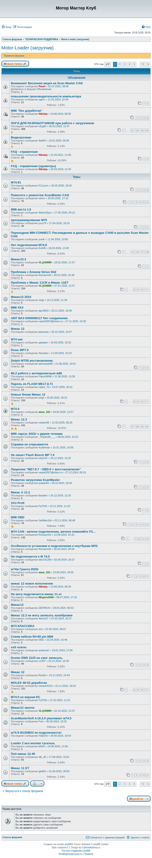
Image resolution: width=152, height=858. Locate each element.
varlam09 (44, 422)
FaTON (43, 506)
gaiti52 (42, 771)
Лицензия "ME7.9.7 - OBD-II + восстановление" (46, 469)
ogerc (42, 99)
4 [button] (129, 64)
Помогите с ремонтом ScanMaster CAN (40, 195)
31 (132, 130)
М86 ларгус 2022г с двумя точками (37, 433)
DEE (41, 639)
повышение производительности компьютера (46, 96)
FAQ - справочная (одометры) (33, 166)
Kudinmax (44, 447)
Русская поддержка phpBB (76, 850)
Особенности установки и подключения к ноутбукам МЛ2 (54, 546)
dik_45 (42, 757)
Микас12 (17, 604)
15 (132, 252)
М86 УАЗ (17, 307)
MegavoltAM (46, 597)
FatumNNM (45, 376)
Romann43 (45, 275)
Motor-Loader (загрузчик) (27, 47)
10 (142, 289)
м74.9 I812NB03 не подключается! (36, 732)
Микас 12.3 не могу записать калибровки (42, 615)
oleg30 (42, 126)
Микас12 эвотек (22, 707)
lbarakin (43, 495)
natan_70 (44, 387)
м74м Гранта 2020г (25, 569)
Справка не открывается (29, 444)
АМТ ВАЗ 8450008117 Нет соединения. (39, 318)
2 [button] (120, 64)
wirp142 (43, 458)
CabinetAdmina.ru (91, 847)
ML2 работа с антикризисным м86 (36, 373)
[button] (107, 64)
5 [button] (134, 64)
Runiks (42, 675)
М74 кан (17, 339)
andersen (44, 650)
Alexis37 (43, 618)
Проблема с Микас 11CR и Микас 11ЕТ (39, 282)
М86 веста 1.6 (21, 209)
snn (41, 629)
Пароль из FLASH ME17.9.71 (32, 384)
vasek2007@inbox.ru (51, 321)
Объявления (43, 89)
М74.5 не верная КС (25, 697)
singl (41, 300)
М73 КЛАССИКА (22, 626)
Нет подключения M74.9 (29, 245)
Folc (41, 721)
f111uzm (43, 185)
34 (147, 130)
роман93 (44, 483)
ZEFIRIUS (44, 607)
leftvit (42, 746)
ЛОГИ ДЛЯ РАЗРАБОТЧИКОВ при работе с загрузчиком (52, 123)
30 (147, 426)
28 (137, 426)
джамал (43, 342)
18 (147, 252)
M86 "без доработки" (26, 110)
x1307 (42, 661)
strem (42, 198)
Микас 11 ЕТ (20, 768)
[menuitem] (6, 27)
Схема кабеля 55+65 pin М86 (32, 636)
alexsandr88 (45, 363)
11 (147, 289)
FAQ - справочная (24, 151)
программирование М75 (29, 220)
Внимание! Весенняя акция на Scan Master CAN (47, 83)
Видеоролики (21, 137)
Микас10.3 (18, 259)
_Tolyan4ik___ (47, 436)
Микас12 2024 (21, 297)
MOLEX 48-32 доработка (29, 682)
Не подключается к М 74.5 (30, 556)
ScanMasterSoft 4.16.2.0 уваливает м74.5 (41, 718)
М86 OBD (17, 517)
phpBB (68, 844)
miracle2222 (45, 685)
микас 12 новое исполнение (32, 583)
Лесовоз (43, 353)
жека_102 (44, 412)
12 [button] (142, 64)
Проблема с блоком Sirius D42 (33, 272)
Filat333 (43, 735)
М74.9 (15, 409)
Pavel (42, 86)
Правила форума (14, 55)
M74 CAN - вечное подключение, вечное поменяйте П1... (53, 531)
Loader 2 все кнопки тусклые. (33, 743)
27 (132, 426)
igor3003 (44, 310)
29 (142, 426)
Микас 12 (17, 328)
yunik (42, 239)
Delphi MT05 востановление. (32, 360)
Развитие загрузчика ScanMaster (35, 480)
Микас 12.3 (19, 419)
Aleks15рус (45, 212)
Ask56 (42, 140)
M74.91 (16, 182)
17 (142, 252)
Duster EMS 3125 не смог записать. (37, 658)
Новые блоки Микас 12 (28, 394)
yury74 (42, 223)
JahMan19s (45, 520)
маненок (44, 331)
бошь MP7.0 (20, 350)
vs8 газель (19, 647)
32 (137, 130)
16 (137, 252)
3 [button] (124, 64)
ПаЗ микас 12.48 (23, 754)
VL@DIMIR (45, 262)
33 (142, 130)
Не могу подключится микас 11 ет (36, 594)
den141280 (45, 559)
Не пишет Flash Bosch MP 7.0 (32, 455)
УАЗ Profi (17, 503)
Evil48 (42, 248)
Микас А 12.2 (20, 492)
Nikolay (43, 113)
